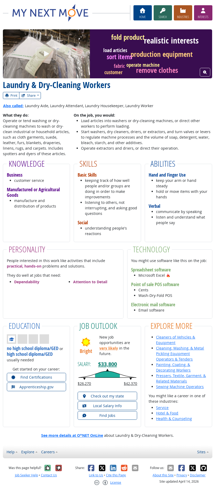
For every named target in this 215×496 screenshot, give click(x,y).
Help (11, 451)
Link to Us (96, 475)
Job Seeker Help (26, 475)
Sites (201, 451)
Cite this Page (116, 475)
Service (162, 407)
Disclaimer (198, 475)
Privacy (181, 475)
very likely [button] (108, 348)
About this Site (163, 475)
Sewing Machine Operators (180, 386)
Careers (48, 451)
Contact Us (49, 475)
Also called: (13, 105)
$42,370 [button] (130, 383)
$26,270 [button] (84, 383)
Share (28, 95)
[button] (168, 275)
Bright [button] (86, 351)
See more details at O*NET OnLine (72, 435)
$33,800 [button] (107, 364)
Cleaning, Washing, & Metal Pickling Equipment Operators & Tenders (180, 354)
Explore (27, 451)
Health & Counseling (174, 418)
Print (11, 95)
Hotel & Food (167, 413)
